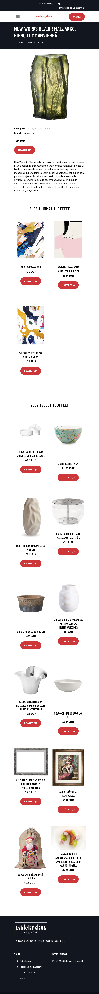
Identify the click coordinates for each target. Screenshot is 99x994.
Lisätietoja (24, 150)
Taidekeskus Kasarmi (30, 966)
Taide (20, 42)
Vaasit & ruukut (34, 42)
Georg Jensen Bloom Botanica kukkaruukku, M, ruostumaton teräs (30, 705)
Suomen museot (27, 972)
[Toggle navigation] (18, 16)
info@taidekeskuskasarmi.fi (71, 8)
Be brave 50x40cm (31, 267)
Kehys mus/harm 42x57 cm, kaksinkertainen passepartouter (30, 783)
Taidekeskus (26, 961)
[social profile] (59, 3)
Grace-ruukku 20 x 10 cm (31, 631)
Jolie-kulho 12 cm (68, 463)
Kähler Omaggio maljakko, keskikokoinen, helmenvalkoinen (68, 623)
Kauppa (77, 16)
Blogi (22, 978)
